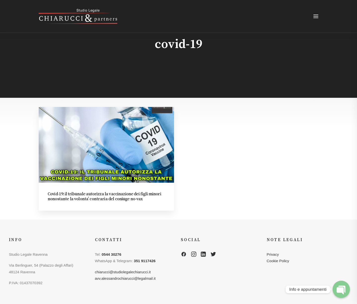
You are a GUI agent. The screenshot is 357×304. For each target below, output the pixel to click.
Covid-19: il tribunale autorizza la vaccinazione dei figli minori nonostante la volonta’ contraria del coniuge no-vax (104, 196)
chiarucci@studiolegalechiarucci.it (123, 272)
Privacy (273, 254)
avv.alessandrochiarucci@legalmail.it (125, 278)
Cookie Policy (278, 261)
